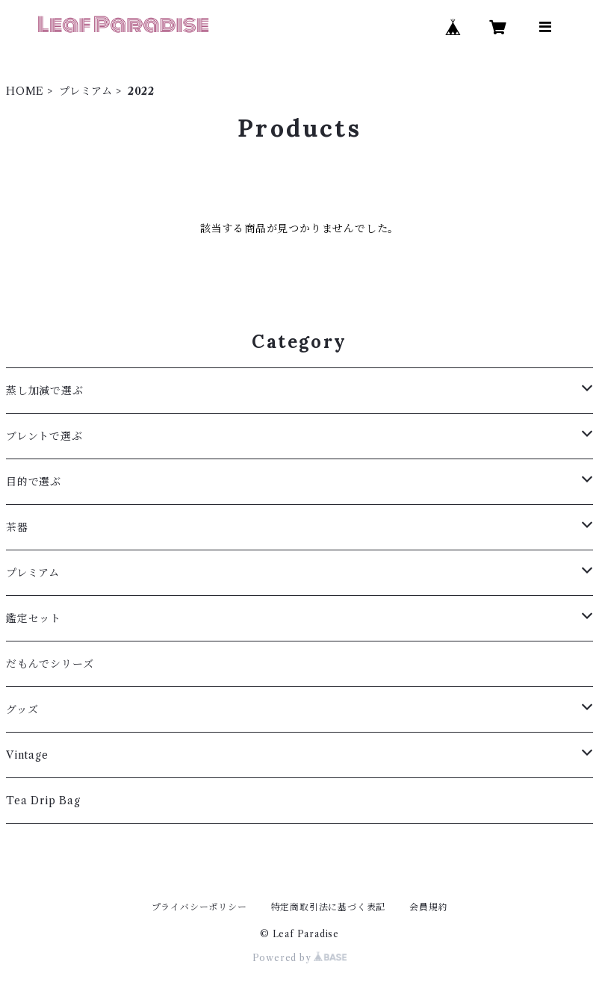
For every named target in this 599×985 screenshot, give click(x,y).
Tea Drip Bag (43, 800)
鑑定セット (33, 618)
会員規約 (428, 907)
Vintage (27, 755)
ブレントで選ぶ (44, 436)
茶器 (17, 527)
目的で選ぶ (33, 481)
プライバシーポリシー (199, 907)
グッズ (22, 709)
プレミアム (86, 91)
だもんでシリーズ (49, 664)
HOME (25, 91)
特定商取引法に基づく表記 (328, 907)
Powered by (299, 957)
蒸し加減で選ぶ (45, 390)
